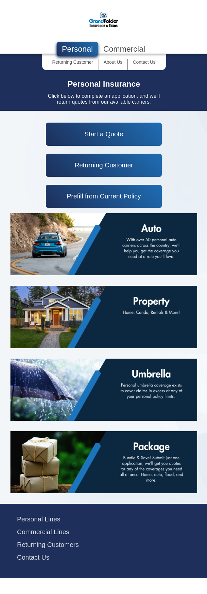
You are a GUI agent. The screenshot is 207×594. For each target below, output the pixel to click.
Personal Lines (38, 519)
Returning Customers (48, 544)
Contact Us (33, 557)
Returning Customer (104, 165)
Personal (77, 48)
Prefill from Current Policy (104, 196)
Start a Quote (103, 134)
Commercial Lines (43, 531)
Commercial (124, 48)
